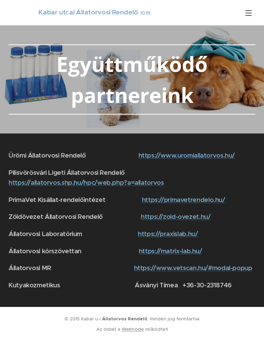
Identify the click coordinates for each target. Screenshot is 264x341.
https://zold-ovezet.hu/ (176, 217)
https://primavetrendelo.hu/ (183, 200)
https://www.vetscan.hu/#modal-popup (193, 268)
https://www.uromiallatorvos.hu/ (187, 155)
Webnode (133, 329)
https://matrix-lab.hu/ (170, 251)
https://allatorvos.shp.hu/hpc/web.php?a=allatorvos (86, 183)
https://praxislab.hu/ (168, 234)
